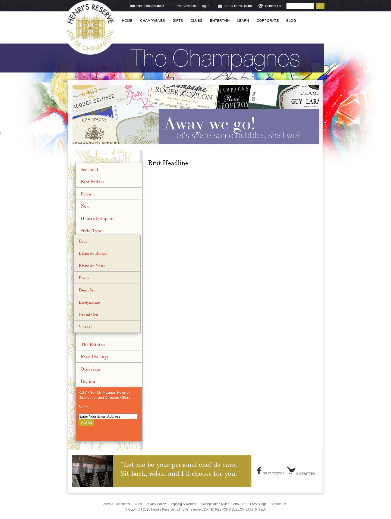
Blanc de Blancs (93, 253)
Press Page (258, 504)
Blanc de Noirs (92, 265)
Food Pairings (95, 356)
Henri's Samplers (98, 218)
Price (86, 193)
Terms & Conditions (116, 504)
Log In (204, 6)
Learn (243, 20)
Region (88, 381)
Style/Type (91, 230)
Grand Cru (88, 314)
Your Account (186, 6)
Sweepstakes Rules (215, 504)
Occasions (91, 368)
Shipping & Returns (183, 504)
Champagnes (152, 20)
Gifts (178, 20)
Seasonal (89, 169)
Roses (84, 277)
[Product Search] (300, 6)
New (85, 206)
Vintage (86, 326)
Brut (83, 241)
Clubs (196, 20)
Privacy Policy (156, 504)
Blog (291, 20)
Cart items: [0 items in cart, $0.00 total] (238, 6)
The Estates (93, 344)
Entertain (219, 20)
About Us (239, 504)
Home (127, 20)
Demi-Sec (87, 290)
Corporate (268, 20)
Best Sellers (92, 181)
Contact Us (273, 6)
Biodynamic (89, 302)
